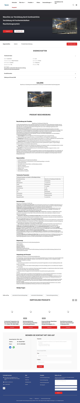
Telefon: (39, 359)
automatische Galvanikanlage (37, 295)
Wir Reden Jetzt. (19, 31)
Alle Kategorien (42, 384)
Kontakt (40, 366)
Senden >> (58, 392)
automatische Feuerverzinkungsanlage (19, 295)
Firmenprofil (27, 377)
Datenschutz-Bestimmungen (45, 398)
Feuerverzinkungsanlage (44, 380)
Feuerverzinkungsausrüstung (52, 295)
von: (38, 353)
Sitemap (31, 398)
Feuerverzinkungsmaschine (44, 382)
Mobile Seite (37, 398)
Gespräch (8, 31)
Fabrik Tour (27, 379)
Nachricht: (39, 338)
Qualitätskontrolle (28, 382)
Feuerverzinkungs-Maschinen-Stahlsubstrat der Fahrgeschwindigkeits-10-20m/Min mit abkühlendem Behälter (49, 324)
